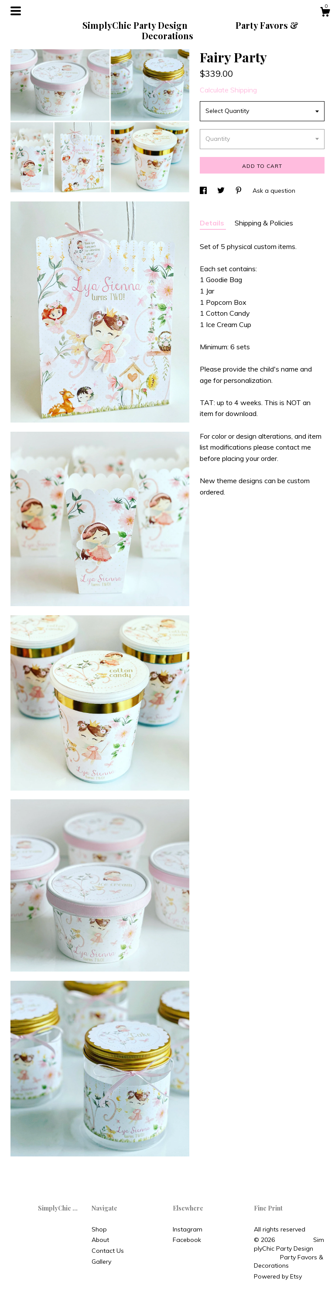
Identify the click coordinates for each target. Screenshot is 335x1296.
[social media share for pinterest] (239, 190)
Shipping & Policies (264, 222)
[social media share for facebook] (204, 190)
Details (213, 222)
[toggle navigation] (15, 11)
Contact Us (108, 1251)
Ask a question (274, 190)
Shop (99, 1229)
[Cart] (325, 13)
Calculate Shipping (228, 89)
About (100, 1240)
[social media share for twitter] (221, 190)
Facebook (187, 1240)
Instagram (187, 1229)
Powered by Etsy (278, 1276)
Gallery (101, 1261)
